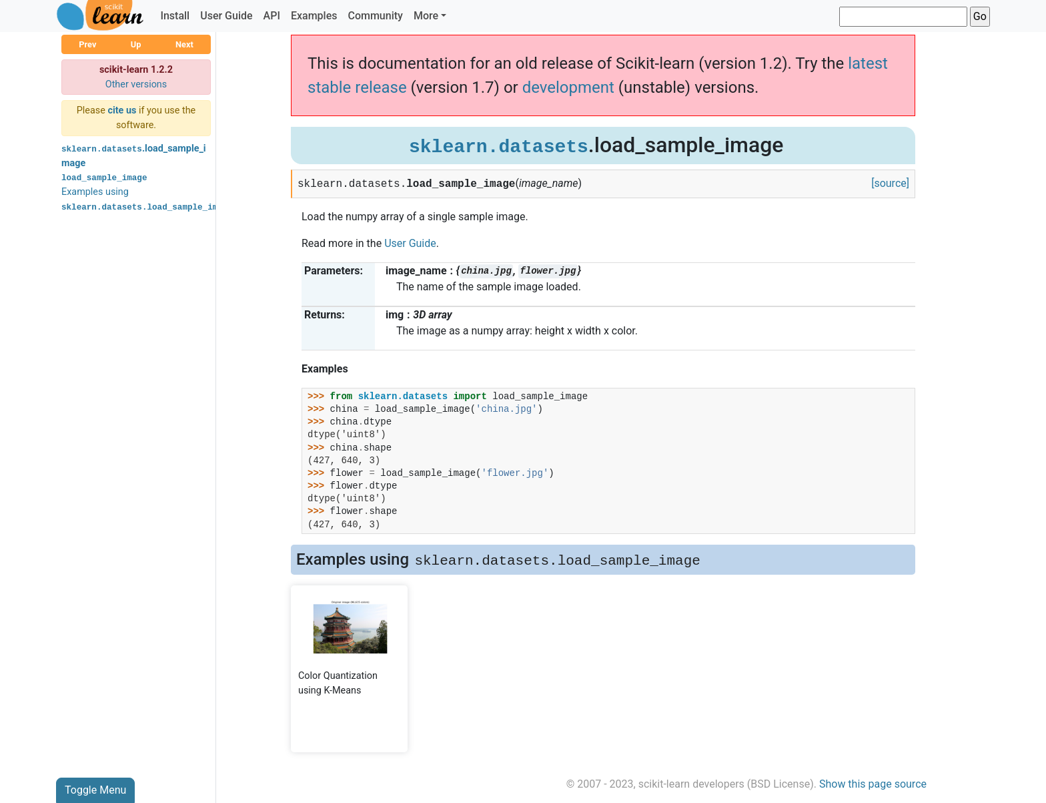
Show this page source (873, 784)
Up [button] (136, 44)
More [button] (426, 15)
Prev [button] (87, 44)
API (272, 15)
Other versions (136, 84)
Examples (314, 15)
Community (375, 15)
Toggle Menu (95, 790)
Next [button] (184, 44)
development (568, 87)
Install (174, 15)
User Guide (226, 15)
